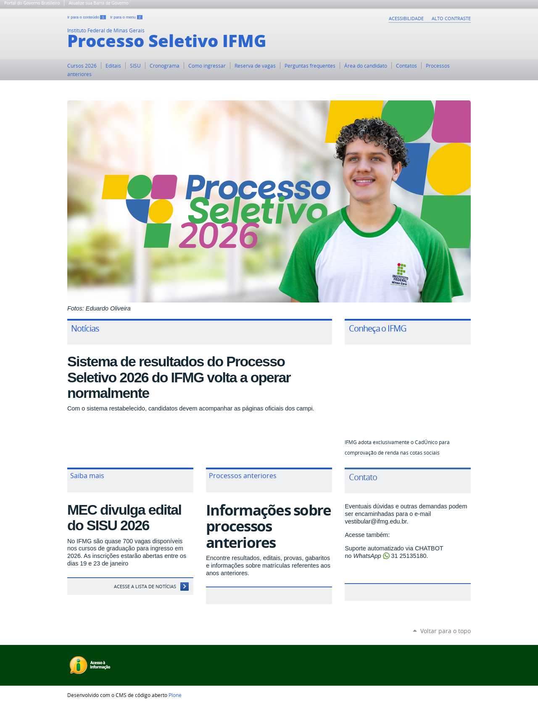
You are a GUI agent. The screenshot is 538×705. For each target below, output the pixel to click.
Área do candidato (365, 65)
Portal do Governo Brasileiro (32, 3)
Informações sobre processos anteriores (268, 526)
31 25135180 (409, 555)
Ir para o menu (126, 17)
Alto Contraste (451, 18)
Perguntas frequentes (310, 65)
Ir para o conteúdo (87, 17)
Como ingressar (207, 65)
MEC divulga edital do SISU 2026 (124, 517)
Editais (113, 65)
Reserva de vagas (255, 65)
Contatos (406, 65)
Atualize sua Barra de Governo (98, 3)
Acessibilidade (406, 18)
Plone (175, 695)
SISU (135, 65)
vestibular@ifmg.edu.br (375, 521)
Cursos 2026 (82, 65)
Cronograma (164, 65)
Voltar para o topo (445, 631)
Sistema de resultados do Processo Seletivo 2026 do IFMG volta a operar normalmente (178, 377)
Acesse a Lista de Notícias (145, 586)
